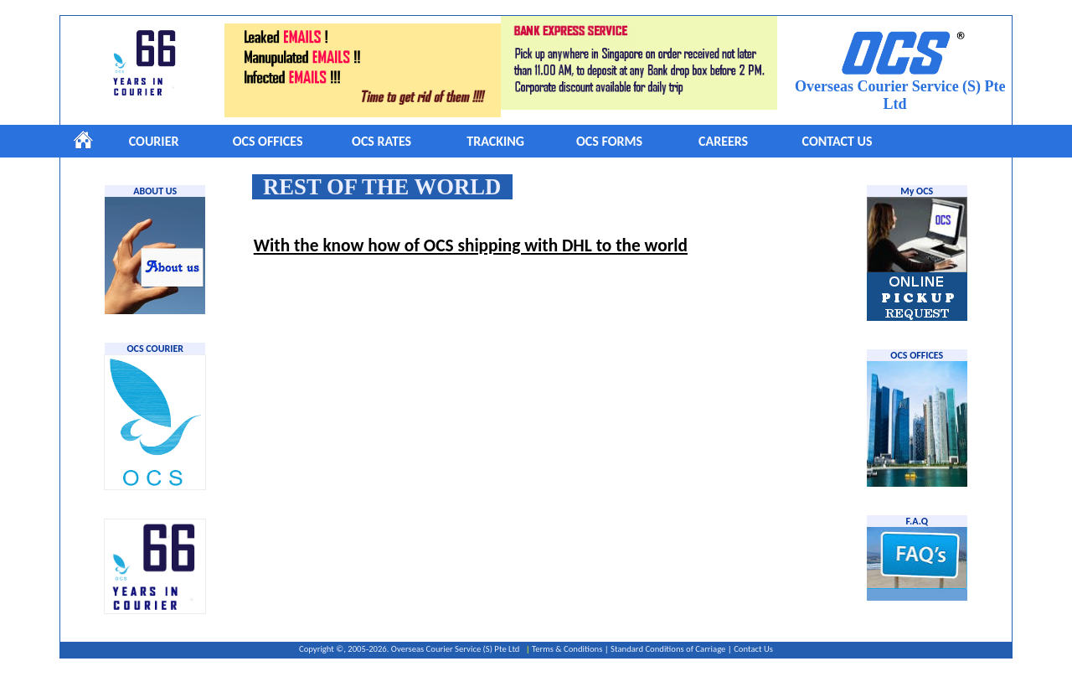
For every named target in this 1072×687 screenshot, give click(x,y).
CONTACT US (837, 141)
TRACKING (495, 141)
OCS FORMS (609, 141)
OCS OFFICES (268, 141)
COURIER (154, 141)
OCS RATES (381, 141)
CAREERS (723, 141)
